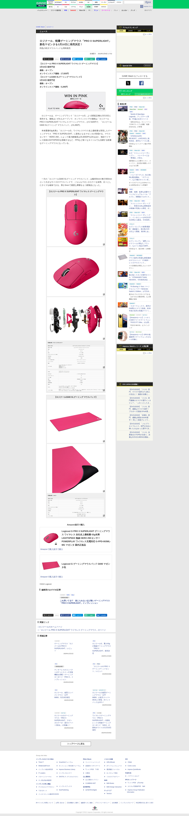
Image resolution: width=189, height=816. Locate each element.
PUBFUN (128, 773)
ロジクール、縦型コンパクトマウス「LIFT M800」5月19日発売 (63, 695)
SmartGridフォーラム (66, 762)
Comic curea (132, 766)
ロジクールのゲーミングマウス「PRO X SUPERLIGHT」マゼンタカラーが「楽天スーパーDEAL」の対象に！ (63, 720)
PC (89, 10)
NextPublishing (64, 790)
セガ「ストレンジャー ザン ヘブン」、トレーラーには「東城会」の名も (139, 155)
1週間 (139, 31)
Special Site (127, 66)
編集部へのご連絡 (87, 803)
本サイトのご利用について (44, 803)
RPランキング (125, 94)
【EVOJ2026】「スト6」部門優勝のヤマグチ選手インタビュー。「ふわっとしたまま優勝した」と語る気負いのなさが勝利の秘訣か (140, 403)
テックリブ (107, 790)
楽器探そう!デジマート (92, 766)
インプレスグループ (126, 803)
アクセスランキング (130, 27)
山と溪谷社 (86, 777)
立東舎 (87, 773)
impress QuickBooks (134, 769)
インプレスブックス (65, 786)
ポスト (50, 59)
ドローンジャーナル (44, 777)
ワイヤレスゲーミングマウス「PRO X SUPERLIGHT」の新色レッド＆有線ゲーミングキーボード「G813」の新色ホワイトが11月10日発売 (101, 723)
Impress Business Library (67, 769)
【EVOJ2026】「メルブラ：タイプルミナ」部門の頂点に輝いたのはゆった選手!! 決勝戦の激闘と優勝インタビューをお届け (140, 428)
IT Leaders (41, 773)
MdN (105, 780)
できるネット (42, 790)
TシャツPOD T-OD (92, 769)
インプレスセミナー (65, 773)
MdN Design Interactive (114, 787)
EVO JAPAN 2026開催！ (131, 384)
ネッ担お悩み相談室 (44, 780)
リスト (57, 59)
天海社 (130, 762)
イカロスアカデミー (113, 777)
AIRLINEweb (111, 762)
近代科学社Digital (91, 790)
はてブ (79, 59)
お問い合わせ (60, 803)
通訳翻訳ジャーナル (113, 769)
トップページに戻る (75, 744)
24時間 (130, 31)
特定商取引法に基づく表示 (144, 803)
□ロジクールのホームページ (50, 627)
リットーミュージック (92, 762)
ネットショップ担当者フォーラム (70, 766)
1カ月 (148, 31)
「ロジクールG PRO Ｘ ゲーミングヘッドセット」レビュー (101, 668)
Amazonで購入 (46, 549)
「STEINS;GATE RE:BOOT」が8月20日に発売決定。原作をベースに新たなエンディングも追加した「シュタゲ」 (140, 141)
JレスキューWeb (112, 773)
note (91, 59)
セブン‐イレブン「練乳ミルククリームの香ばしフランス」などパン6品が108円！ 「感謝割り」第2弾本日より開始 (139, 246)
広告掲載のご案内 (72, 803)
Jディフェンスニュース (114, 766)
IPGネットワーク (130, 780)
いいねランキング (144, 94)
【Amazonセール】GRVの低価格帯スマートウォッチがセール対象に (140, 337)
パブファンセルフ (133, 776)
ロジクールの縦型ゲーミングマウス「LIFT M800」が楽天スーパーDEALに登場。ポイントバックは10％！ (101, 697)
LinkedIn (103, 59)
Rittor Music (87, 759)
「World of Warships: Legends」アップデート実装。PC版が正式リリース (139, 116)
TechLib (109, 793)
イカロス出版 (108, 759)
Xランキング (127, 91)
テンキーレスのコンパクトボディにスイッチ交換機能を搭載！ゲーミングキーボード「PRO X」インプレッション (63, 674)
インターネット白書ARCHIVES (48, 794)
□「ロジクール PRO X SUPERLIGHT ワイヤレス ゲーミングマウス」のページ (72, 630)
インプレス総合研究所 (45, 769)
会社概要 (115, 803)
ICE (126, 759)
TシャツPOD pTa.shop (135, 783)
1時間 (121, 31)
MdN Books (110, 783)
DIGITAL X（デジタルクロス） (69, 777)
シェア (67, 59)
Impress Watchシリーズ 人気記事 (135, 346)
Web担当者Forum (44, 766)
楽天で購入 (58, 549)
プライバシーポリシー (102, 803)
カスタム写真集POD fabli (136, 786)
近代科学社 (86, 787)
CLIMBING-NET (90, 783)
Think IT (41, 762)
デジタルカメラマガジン (46, 787)
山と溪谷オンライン (91, 780)
